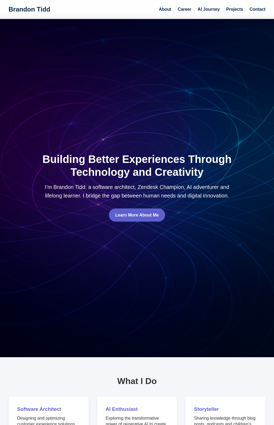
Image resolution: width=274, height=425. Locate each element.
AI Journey (209, 9)
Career (184, 9)
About (165, 9)
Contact (257, 9)
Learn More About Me (137, 215)
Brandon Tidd (29, 9)
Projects (234, 9)
